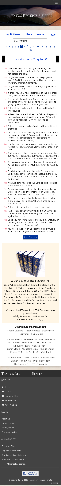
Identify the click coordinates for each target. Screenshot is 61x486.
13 (45, 46)
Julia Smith (29, 352)
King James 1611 (45, 342)
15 (54, 46)
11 (38, 46)
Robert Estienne (15, 330)
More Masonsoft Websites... (14, 464)
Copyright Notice (9, 432)
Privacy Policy (8, 428)
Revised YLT (16, 352)
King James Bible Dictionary (14, 455)
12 (41, 46)
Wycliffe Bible (48, 357)
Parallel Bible (9, 400)
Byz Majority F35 (22, 364)
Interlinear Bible (10, 396)
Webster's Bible (30, 349)
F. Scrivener (23, 334)
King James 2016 (40, 346)
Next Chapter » (30, 237)
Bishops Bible (28, 342)
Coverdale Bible (29, 339)
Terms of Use (8, 423)
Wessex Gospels (31, 357)
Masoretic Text (14, 357)
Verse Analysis (9, 405)
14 (50, 46)
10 (34, 46)
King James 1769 (21, 346)
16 (30, 50)
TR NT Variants (39, 364)
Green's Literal (43, 352)
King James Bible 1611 (11, 450)
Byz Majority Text (41, 361)
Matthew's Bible (47, 339)
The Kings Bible (8, 446)
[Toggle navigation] (56, 2)
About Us (6, 419)
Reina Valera (37, 334)
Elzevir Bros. (48, 330)
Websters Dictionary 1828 (13, 459)
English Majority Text (21, 361)
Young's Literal (47, 349)
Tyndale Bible (13, 339)
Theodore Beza (32, 330)
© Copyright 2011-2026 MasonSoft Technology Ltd (30, 480)
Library (6, 391)
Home (6, 387)
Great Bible (14, 342)
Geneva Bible (13, 349)
